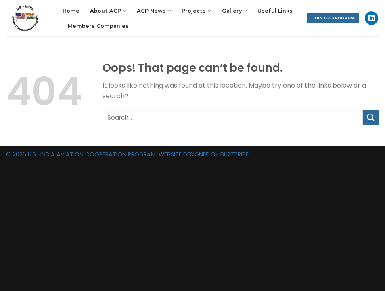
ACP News (154, 11)
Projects (196, 11)
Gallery (234, 11)
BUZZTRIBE (234, 154)
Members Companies (98, 26)
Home (71, 11)
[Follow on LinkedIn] (371, 18)
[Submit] (371, 117)
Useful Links (275, 11)
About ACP (108, 11)
